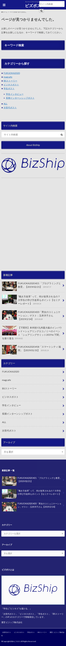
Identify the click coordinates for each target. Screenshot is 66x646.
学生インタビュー (15, 94)
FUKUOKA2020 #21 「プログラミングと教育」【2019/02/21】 (31, 286)
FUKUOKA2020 (12, 73)
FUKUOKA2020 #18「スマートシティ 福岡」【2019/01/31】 (31, 349)
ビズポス (33, 5)
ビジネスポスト (11, 84)
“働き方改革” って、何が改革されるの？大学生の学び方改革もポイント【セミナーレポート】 (31, 300)
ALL (5, 103)
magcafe (8, 77)
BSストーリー (10, 80)
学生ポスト (9, 88)
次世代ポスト (10, 107)
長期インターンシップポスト (20, 98)
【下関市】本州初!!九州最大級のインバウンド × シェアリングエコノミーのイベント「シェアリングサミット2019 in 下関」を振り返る (32, 333)
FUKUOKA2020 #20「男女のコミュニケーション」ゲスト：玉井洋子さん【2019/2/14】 (31, 315)
